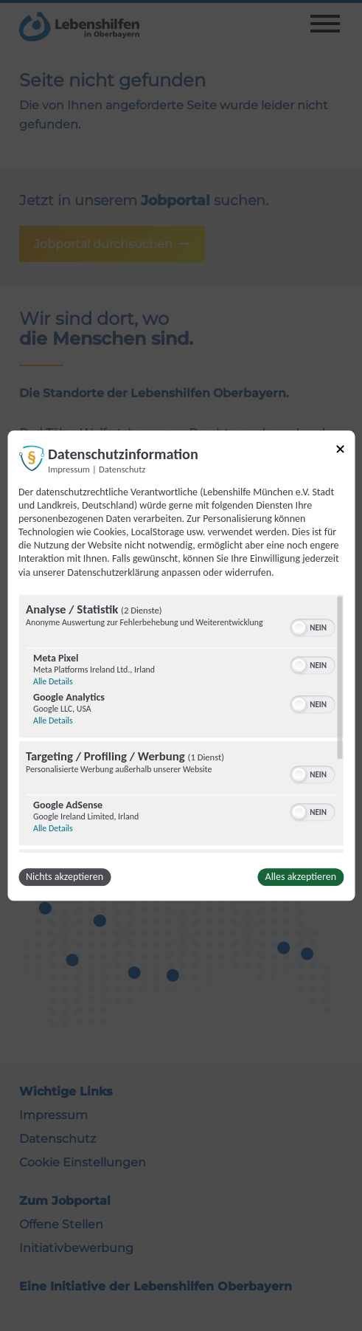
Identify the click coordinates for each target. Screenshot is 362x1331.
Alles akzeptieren (300, 876)
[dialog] (181, 665)
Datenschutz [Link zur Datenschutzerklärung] (122, 469)
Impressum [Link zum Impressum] (69, 469)
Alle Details (53, 681)
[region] (181, 723)
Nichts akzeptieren (64, 876)
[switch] (312, 626)
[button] (298, 627)
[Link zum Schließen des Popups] (340, 451)
